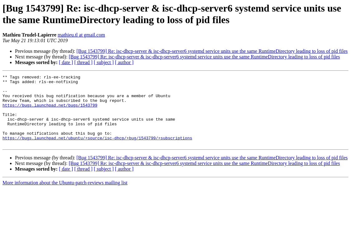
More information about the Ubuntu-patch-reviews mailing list (64, 196)
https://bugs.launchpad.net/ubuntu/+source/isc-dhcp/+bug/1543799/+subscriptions (97, 151)
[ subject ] (104, 62)
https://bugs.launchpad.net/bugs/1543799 (49, 111)
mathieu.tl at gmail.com (81, 35)
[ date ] (66, 62)
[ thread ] (83, 62)
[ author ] (124, 62)
